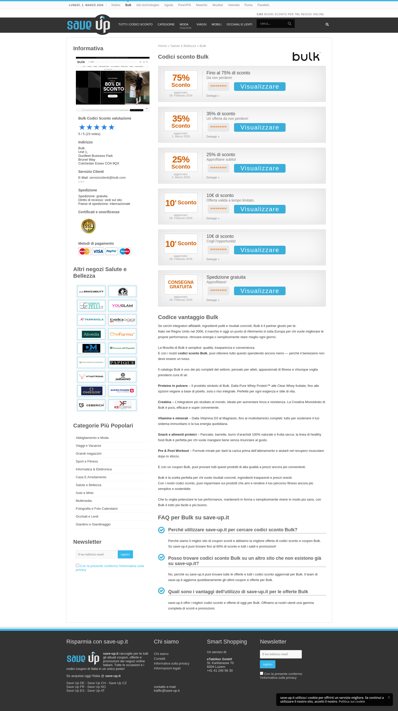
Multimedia (84, 501)
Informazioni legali (167, 668)
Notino (115, 5)
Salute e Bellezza (183, 46)
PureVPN (184, 5)
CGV (81, 181)
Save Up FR (76, 687)
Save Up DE (76, 683)
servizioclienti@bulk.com (108, 177)
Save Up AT (96, 690)
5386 (260, 14)
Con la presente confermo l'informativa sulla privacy (281, 676)
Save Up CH (97, 683)
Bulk (128, 5)
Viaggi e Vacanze (88, 446)
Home (162, 46)
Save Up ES (76, 690)
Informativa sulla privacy (171, 663)
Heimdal (233, 5)
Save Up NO (96, 687)
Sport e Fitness (87, 461)
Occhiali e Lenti (87, 516)
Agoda (168, 5)
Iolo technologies (147, 5)
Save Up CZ (118, 683)
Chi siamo (161, 654)
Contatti (159, 658)
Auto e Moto (85, 493)
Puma (248, 5)
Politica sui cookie (352, 701)
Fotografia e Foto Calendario (97, 508)
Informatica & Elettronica (94, 469)
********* (218, 87)
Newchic (201, 5)
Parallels (263, 5)
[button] (389, 697)
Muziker (217, 5)
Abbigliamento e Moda (92, 438)
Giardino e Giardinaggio (93, 524)
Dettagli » (212, 95)
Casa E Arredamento (91, 477)
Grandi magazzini (89, 453)
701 (297, 14)
